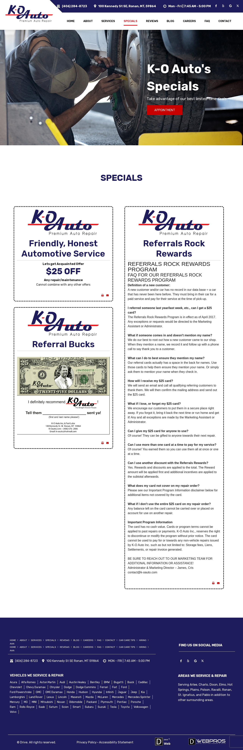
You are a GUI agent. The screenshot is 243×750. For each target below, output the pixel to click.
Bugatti (118, 682)
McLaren (103, 697)
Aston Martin (47, 682)
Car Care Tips (127, 640)
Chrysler (55, 687)
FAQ (207, 21)
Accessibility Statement (116, 742)
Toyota (125, 707)
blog (170, 21)
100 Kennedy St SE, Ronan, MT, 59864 (127, 6)
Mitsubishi (47, 702)
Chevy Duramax (36, 687)
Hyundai (97, 692)
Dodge (68, 687)
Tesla (113, 707)
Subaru (89, 707)
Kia (143, 692)
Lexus (50, 697)
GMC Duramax (54, 692)
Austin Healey (77, 682)
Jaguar (122, 692)
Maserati (76, 697)
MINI (34, 702)
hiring (142, 640)
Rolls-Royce (27, 707)
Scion (65, 707)
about (88, 21)
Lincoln (62, 697)
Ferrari (104, 687)
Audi (62, 682)
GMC (38, 692)
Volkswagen (141, 707)
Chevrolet (16, 687)
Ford (124, 687)
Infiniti (110, 692)
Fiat (114, 687)
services (108, 21)
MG (26, 702)
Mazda (90, 697)
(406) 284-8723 (74, 6)
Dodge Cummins (86, 687)
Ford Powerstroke (21, 692)
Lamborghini (17, 697)
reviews (152, 21)
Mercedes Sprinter (139, 697)
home (71, 21)
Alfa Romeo (28, 682)
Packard (92, 702)
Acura (13, 682)
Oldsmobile (75, 702)
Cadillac (143, 682)
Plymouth (107, 702)
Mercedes (118, 697)
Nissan (61, 702)
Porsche (136, 702)
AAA (12, 643)
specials (130, 21)
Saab (42, 707)
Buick (130, 682)
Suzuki (102, 707)
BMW (107, 682)
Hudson (83, 692)
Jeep (134, 692)
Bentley (95, 682)
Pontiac (122, 702)
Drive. (24, 742)
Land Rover (36, 697)
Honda (71, 692)
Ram (13, 707)
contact (224, 21)
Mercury (15, 702)
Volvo (13, 712)
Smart (77, 707)
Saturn (53, 707)
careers (189, 21)
